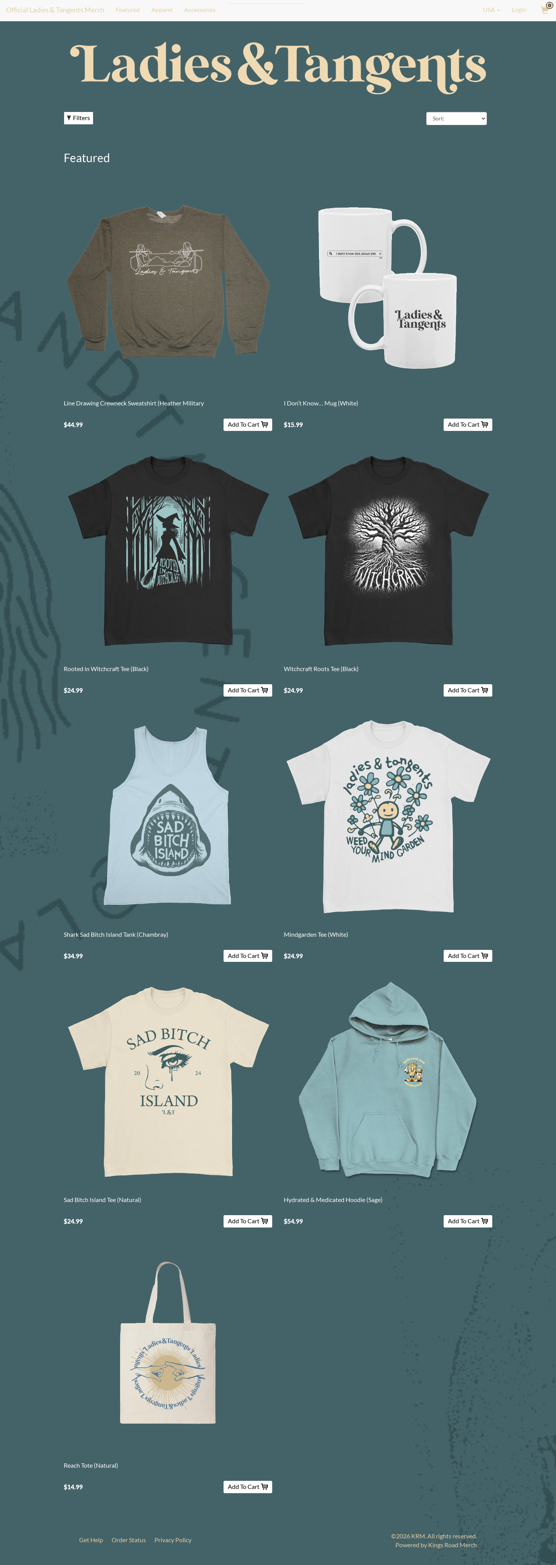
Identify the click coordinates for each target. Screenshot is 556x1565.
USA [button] (486, 9)
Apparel (161, 9)
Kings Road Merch (452, 1544)
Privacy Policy (173, 1539)
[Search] (265, 9)
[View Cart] (544, 9)
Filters (78, 117)
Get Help (91, 1539)
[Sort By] (456, 118)
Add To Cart (248, 424)
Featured (127, 9)
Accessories (199, 9)
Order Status (129, 1539)
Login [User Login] (519, 9)
